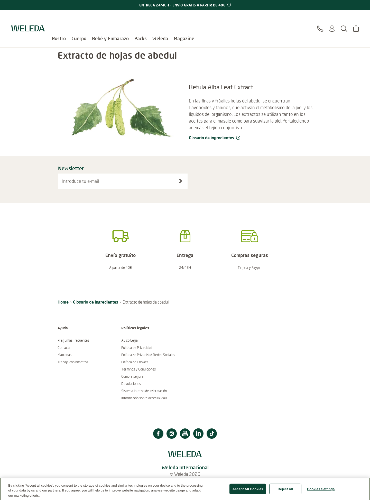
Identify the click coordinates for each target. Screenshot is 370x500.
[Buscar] (344, 20)
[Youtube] (185, 434)
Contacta (64, 347)
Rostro (59, 18)
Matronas (64, 354)
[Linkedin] (198, 434)
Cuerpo (78, 18)
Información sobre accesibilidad (144, 398)
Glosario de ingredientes (95, 302)
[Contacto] (320, 20)
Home (63, 302)
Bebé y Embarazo (110, 18)
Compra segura (132, 376)
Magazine (184, 18)
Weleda (160, 18)
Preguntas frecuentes (73, 340)
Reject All (285, 491)
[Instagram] (171, 434)
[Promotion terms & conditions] (228, 5)
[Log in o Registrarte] (332, 20)
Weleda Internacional (185, 467)
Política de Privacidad (136, 347)
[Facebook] (158, 434)
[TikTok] (212, 434)
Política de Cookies (134, 362)
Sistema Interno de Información (144, 391)
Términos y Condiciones (138, 369)
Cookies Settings (321, 491)
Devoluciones (131, 383)
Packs (140, 18)
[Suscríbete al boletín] (181, 181)
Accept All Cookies (247, 491)
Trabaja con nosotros (73, 362)
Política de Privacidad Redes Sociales (148, 354)
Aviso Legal (129, 340)
